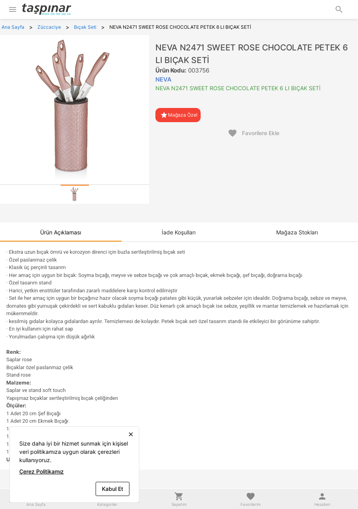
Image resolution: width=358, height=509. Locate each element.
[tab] (75, 194)
